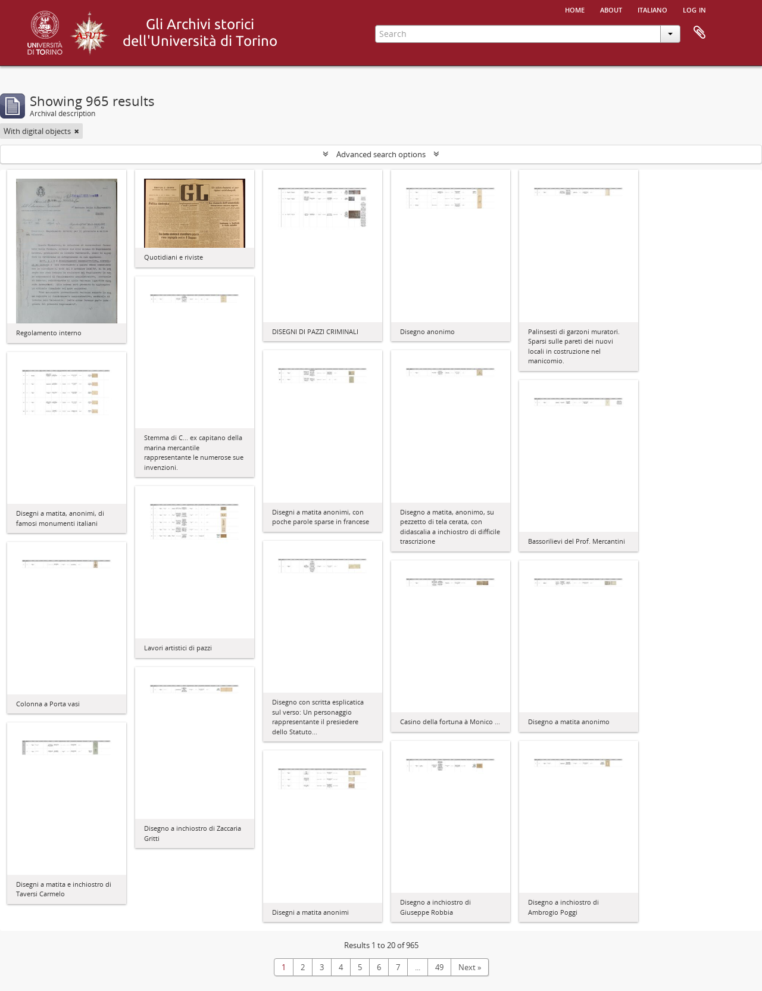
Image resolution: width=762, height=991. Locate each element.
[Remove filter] (76, 131)
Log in (694, 8)
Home (575, 8)
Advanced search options (381, 154)
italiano (652, 8)
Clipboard (699, 33)
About (611, 8)
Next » (469, 967)
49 (439, 967)
